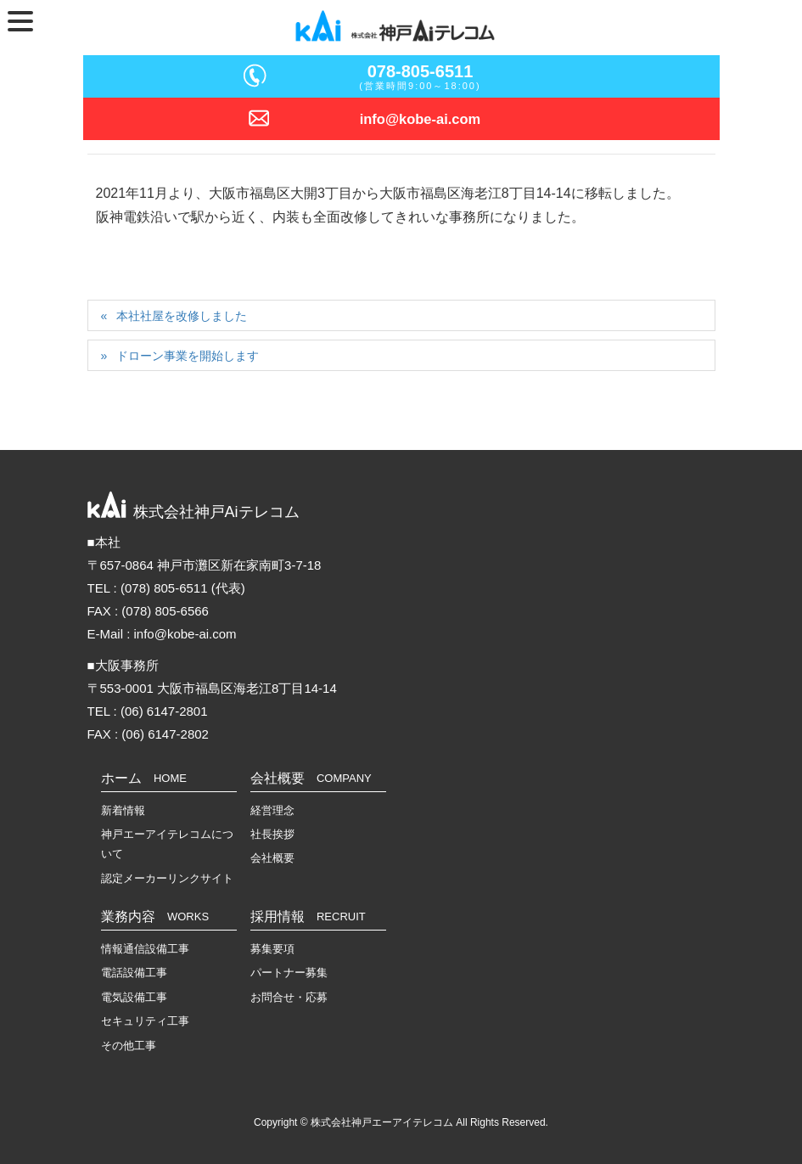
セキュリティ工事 (145, 1021)
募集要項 (272, 948)
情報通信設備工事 (145, 948)
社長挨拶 (272, 834)
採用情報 (308, 916)
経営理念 (272, 810)
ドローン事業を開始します (187, 356)
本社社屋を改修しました (181, 316)
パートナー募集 (289, 972)
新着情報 (123, 810)
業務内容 (155, 916)
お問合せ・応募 (289, 997)
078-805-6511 (420, 71)
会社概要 (311, 778)
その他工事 (128, 1045)
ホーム (144, 778)
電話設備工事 (134, 972)
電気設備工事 (134, 997)
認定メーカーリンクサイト (167, 878)
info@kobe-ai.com (420, 119)
